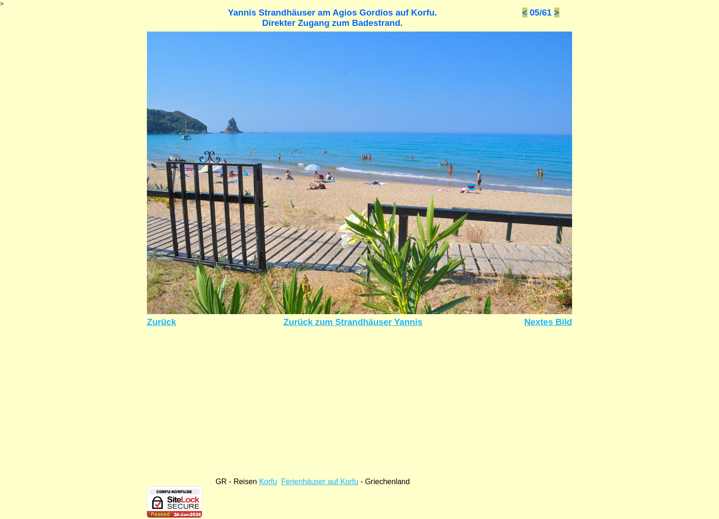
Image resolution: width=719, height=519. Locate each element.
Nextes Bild (548, 322)
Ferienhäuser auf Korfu (319, 482)
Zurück (161, 322)
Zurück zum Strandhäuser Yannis (352, 322)
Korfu (268, 482)
